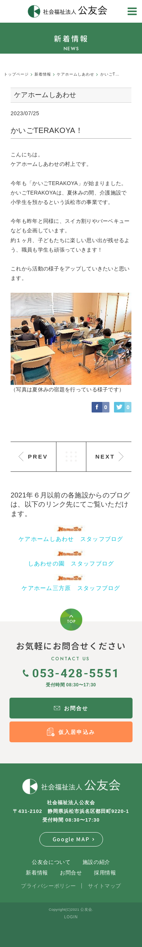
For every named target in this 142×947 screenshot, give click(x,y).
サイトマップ (104, 886)
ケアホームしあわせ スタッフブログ (71, 539)
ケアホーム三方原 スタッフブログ (71, 588)
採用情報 (105, 873)
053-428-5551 (71, 673)
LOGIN (71, 917)
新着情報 (37, 873)
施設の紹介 (96, 862)
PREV (38, 456)
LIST (71, 456)
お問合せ (71, 873)
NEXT (105, 456)
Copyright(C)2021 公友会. (71, 909)
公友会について (51, 862)
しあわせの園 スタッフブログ (71, 563)
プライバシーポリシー (48, 886)
